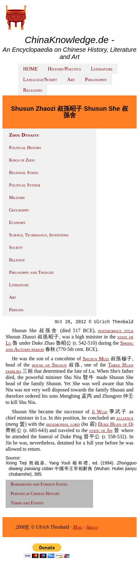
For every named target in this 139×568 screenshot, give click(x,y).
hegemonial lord (63, 424)
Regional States (23, 172)
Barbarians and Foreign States (39, 484)
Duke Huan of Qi (115, 424)
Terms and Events (27, 503)
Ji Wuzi (99, 411)
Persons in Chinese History (35, 493)
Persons (16, 310)
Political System (24, 185)
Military (17, 197)
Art (71, 79)
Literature (102, 68)
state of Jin (101, 430)
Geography (19, 210)
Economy (17, 222)
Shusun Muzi (95, 358)
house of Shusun (49, 364)
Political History (25, 147)
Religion (17, 260)
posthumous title (115, 330)
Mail (77, 527)
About (92, 527)
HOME (30, 68)
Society (16, 247)
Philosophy (96, 79)
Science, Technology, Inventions (38, 235)
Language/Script (40, 79)
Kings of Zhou (22, 160)
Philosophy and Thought (31, 272)
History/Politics (64, 68)
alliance (124, 417)
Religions (32, 90)
